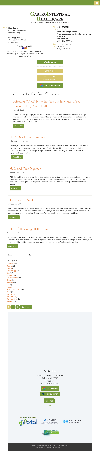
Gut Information (12, 278)
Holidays (10, 282)
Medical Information (14, 289)
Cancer (9, 266)
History (9, 280)
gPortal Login (50, 62)
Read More (18, 126)
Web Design (40, 447)
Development (50, 447)
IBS (8, 285)
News (9, 292)
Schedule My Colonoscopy (50, 78)
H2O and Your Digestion (25, 169)
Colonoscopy (11, 271)
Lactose (9, 287)
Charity (9, 268)
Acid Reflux (11, 263)
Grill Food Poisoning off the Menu (28, 229)
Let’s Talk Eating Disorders (28, 137)
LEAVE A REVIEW (50, 85)
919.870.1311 (64, 27)
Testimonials (11, 297)
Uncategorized (12, 299)
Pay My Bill (50, 71)
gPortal (49, 401)
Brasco (60, 447)
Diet (8, 273)
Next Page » (26, 307)
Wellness (10, 301)
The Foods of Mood (20, 200)
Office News (11, 294)
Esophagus (11, 275)
